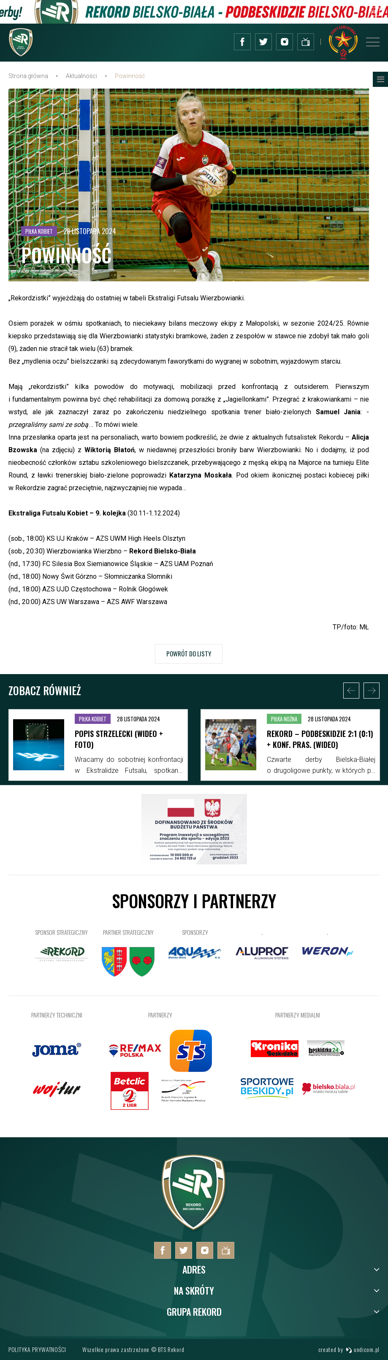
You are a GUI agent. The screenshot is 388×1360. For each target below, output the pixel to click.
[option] (98, 745)
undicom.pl (363, 1349)
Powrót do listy (188, 653)
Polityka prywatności (37, 1349)
